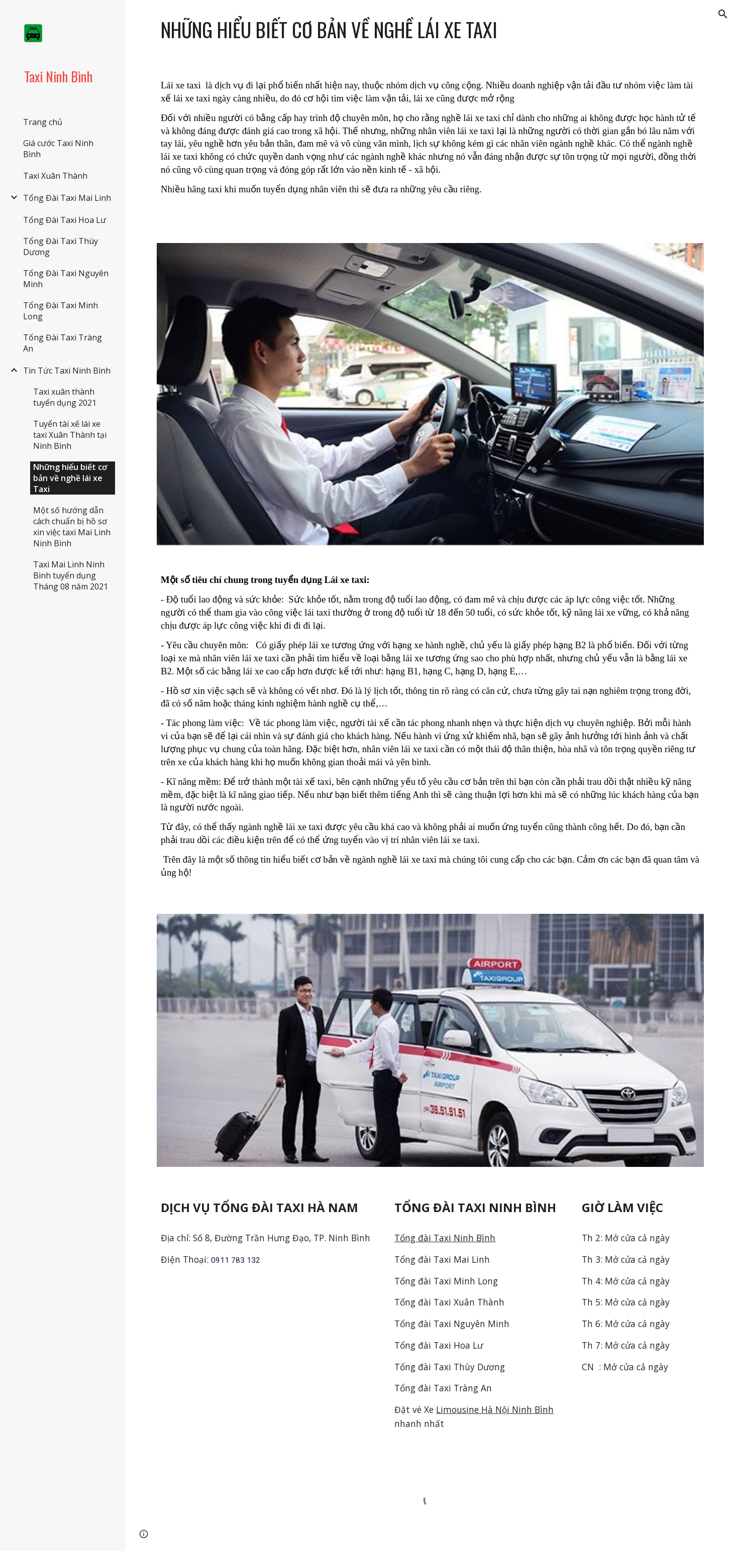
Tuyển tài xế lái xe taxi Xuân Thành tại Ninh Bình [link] (70, 434)
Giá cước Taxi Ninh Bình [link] (58, 149)
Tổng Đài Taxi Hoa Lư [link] (64, 219)
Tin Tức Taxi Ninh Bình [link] (67, 370)
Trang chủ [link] (42, 122)
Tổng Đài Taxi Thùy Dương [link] (60, 246)
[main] (430, 30)
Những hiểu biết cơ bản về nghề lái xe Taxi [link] (70, 478)
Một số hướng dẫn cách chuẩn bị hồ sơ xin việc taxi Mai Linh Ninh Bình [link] (72, 527)
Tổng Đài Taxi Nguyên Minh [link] (66, 279)
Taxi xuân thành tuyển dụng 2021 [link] (64, 397)
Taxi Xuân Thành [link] (55, 175)
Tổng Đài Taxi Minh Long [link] (60, 311)
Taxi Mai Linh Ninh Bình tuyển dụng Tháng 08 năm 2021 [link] (70, 575)
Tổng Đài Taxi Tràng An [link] (62, 343)
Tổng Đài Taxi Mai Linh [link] (67, 197)
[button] (723, 14)
